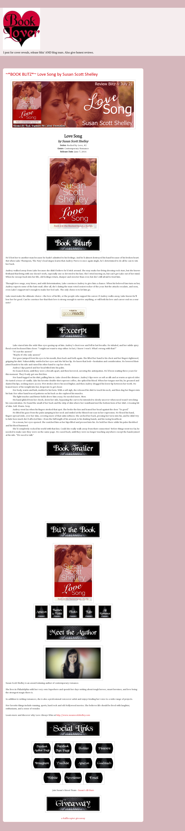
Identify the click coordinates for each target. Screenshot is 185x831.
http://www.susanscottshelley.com (73, 715)
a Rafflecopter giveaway (73, 818)
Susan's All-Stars (86, 790)
